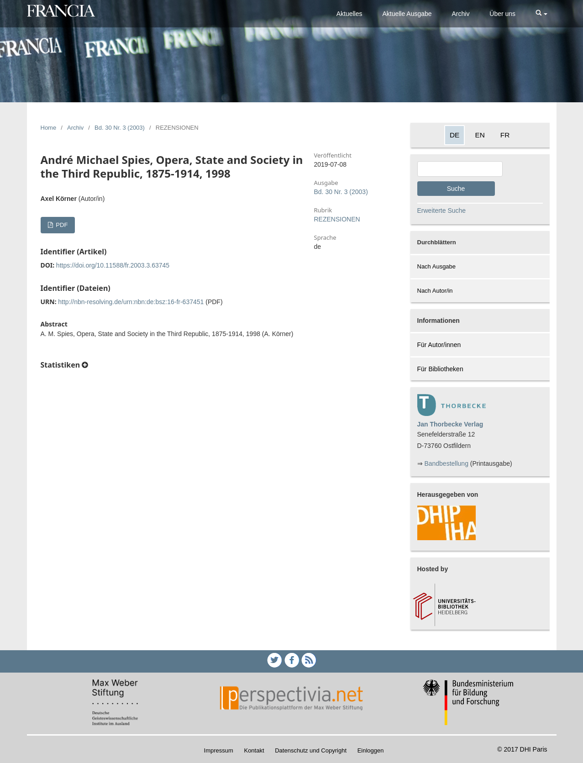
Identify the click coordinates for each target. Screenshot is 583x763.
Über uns (502, 13)
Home (49, 127)
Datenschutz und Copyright (311, 750)
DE (454, 135)
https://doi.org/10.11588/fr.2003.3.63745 (112, 265)
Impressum (218, 750)
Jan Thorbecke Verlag (450, 424)
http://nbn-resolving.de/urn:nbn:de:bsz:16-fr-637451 (131, 301)
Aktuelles (349, 13)
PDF (61, 224)
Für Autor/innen (439, 344)
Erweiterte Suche (441, 210)
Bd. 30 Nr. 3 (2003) (120, 127)
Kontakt (254, 750)
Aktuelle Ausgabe (406, 13)
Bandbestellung (446, 463)
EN (479, 135)
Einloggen (370, 750)
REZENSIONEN (337, 219)
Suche (456, 188)
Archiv (461, 13)
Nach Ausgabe (436, 266)
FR (505, 135)
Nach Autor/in (435, 290)
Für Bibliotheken (440, 369)
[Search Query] (460, 169)
